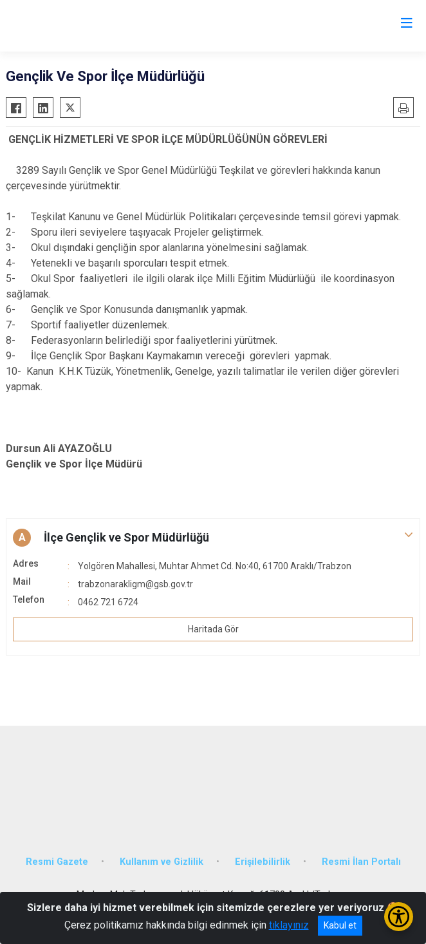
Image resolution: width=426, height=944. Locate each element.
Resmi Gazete (57, 861)
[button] (213, 538)
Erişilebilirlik (262, 861)
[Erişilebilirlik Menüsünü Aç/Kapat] (398, 916)
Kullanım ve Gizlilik (161, 861)
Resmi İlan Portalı (361, 861)
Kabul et (340, 925)
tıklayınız (289, 925)
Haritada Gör (213, 629)
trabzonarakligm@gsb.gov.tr (135, 584)
